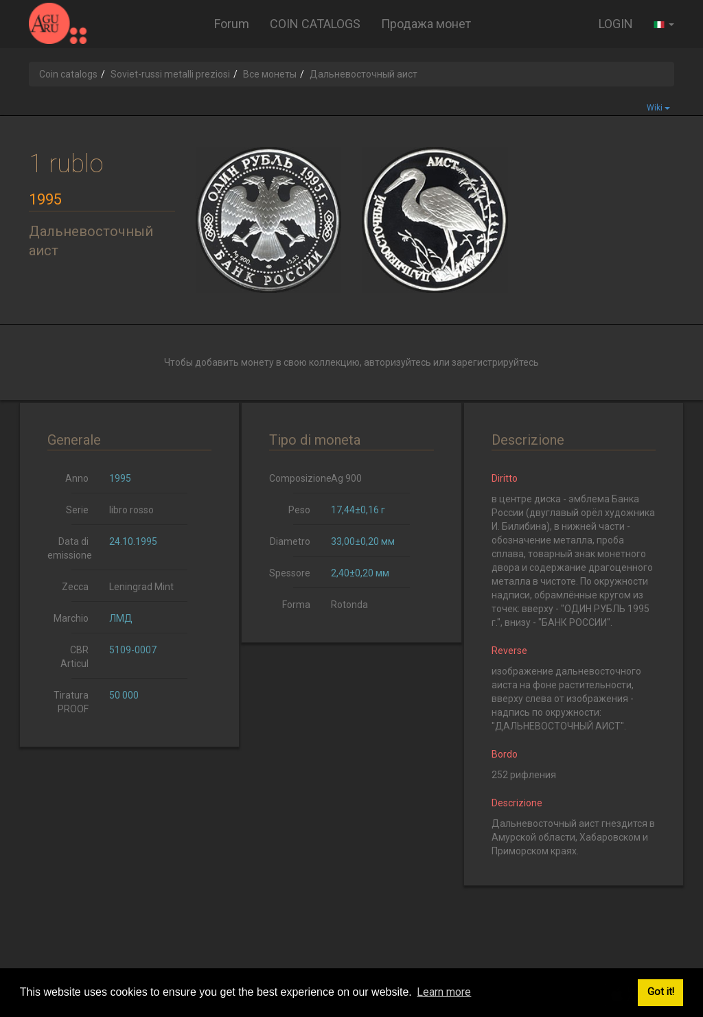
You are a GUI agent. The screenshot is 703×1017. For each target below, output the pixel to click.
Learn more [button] (444, 991)
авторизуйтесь (397, 362)
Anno (77, 478)
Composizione (295, 478)
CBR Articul (74, 656)
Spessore (289, 573)
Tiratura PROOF (71, 702)
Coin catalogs (68, 74)
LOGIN (616, 23)
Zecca (75, 586)
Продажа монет (426, 23)
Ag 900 (346, 478)
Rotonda (349, 604)
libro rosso (131, 509)
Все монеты (270, 74)
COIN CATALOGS (315, 23)
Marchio (71, 618)
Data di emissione (69, 548)
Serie (77, 509)
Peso (299, 509)
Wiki (658, 108)
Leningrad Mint (141, 586)
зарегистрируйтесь (495, 362)
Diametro (290, 541)
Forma (296, 604)
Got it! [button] (660, 992)
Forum (231, 23)
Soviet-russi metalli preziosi (170, 74)
